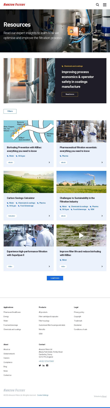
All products (43, 312)
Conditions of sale (80, 329)
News (6, 371)
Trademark (78, 321)
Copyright (77, 316)
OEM (40, 334)
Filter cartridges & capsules (48, 316)
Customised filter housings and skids (52, 325)
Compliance (8, 362)
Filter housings (44, 321)
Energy (6, 316)
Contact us (7, 375)
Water (6, 321)
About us (7, 349)
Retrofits (42, 329)
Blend (104, 396)
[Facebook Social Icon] (47, 365)
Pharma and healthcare (12, 312)
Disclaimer (78, 325)
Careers (6, 358)
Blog (5, 366)
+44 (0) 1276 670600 (46, 361)
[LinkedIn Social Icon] (44, 365)
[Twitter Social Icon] (40, 365)
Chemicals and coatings (12, 329)
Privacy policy (79, 312)
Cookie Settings (42, 395)
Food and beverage (11, 325)
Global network (9, 354)
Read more (70, 94)
